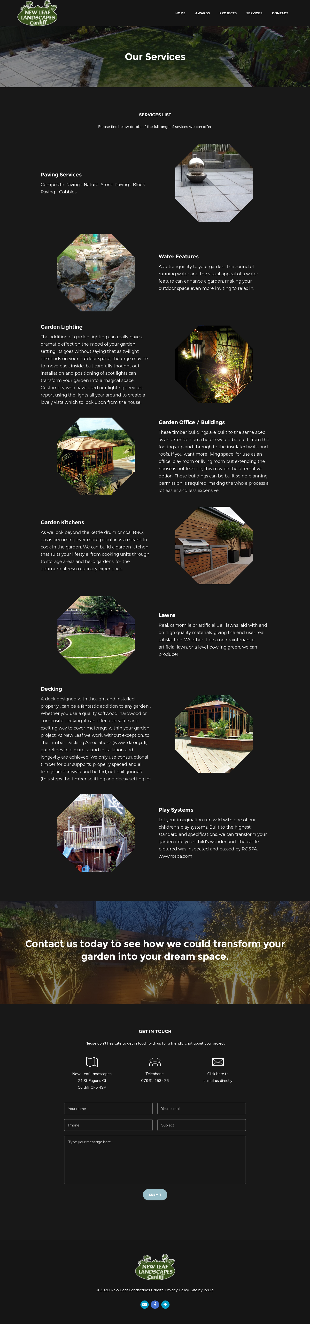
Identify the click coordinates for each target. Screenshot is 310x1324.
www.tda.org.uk (130, 742)
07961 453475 (155, 1080)
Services (254, 13)
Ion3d (209, 1289)
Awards (202, 13)
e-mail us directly (217, 1080)
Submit (155, 1195)
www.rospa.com (175, 856)
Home (180, 13)
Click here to (218, 1073)
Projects (228, 13)
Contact (280, 13)
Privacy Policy (177, 1289)
